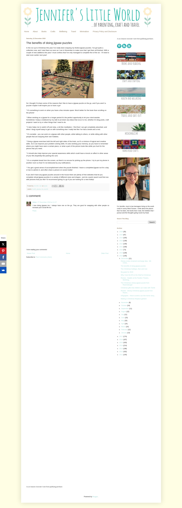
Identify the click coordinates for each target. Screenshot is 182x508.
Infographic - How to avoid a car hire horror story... (138, 296)
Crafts (52, 31)
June (123, 318)
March (123, 327)
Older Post (105, 253)
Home (26, 31)
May (122, 321)
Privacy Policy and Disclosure (105, 31)
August (123, 311)
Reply (35, 211)
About (35, 31)
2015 (121, 342)
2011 (121, 355)
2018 (121, 256)
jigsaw (39, 189)
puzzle (46, 189)
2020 (121, 250)
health (34, 189)
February (124, 330)
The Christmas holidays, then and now (134, 269)
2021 (121, 247)
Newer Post (31, 253)
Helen (35, 202)
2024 (121, 238)
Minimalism (84, 31)
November (125, 302)
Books (44, 31)
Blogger (95, 497)
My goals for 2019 (127, 272)
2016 (121, 339)
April (123, 324)
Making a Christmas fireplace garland (133, 299)
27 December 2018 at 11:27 (47, 202)
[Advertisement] (133, 376)
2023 (121, 241)
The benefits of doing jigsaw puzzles (133, 266)
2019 (121, 253)
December (125, 258)
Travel (73, 31)
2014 (121, 345)
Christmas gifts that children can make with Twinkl (138, 288)
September (125, 308)
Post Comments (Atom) (44, 257)
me (42, 189)
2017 (121, 336)
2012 (121, 351)
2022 (121, 244)
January (124, 333)
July (122, 314)
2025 (121, 235)
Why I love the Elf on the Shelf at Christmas (136, 275)
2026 (121, 232)
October (124, 305)
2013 (121, 349)
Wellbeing (63, 31)
